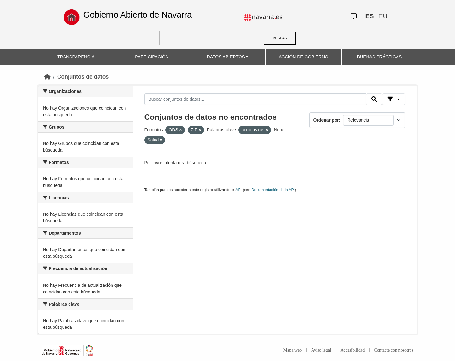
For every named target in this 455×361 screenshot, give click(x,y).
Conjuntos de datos (83, 77)
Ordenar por (326, 120)
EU (382, 16)
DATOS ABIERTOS (226, 56)
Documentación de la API (273, 190)
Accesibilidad (352, 350)
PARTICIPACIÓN (152, 56)
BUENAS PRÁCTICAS (379, 56)
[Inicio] (47, 77)
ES (369, 16)
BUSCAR (280, 38)
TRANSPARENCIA (75, 56)
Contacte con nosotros (393, 350)
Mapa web (292, 350)
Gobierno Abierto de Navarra (137, 15)
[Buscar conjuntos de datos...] (255, 99)
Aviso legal (321, 350)
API (238, 190)
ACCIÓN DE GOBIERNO (303, 56)
